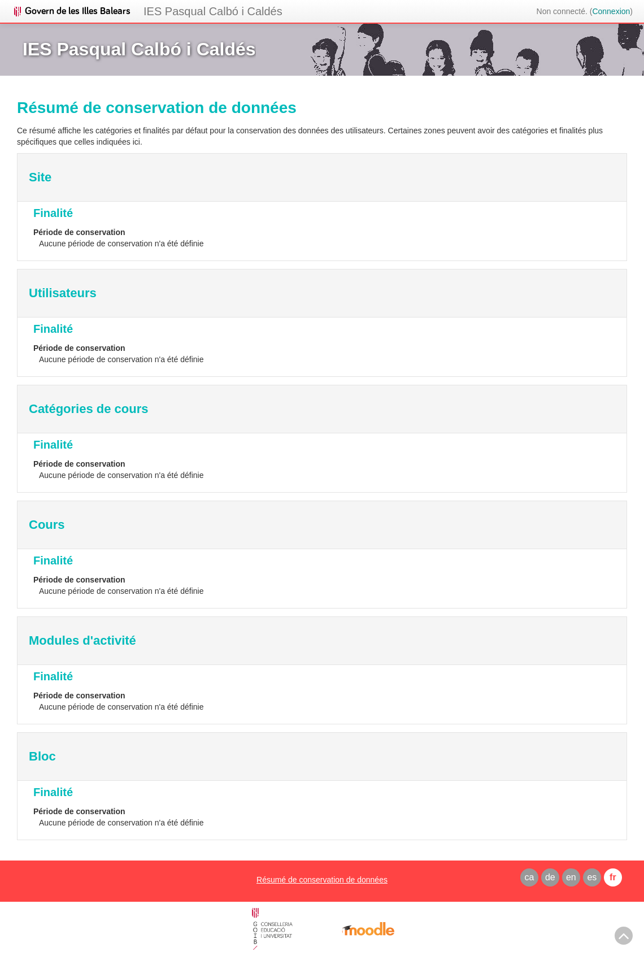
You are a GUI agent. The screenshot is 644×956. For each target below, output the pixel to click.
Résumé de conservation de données (322, 879)
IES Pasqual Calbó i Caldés (212, 11)
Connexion (611, 11)
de (550, 877)
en (571, 877)
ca (529, 877)
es (592, 877)
